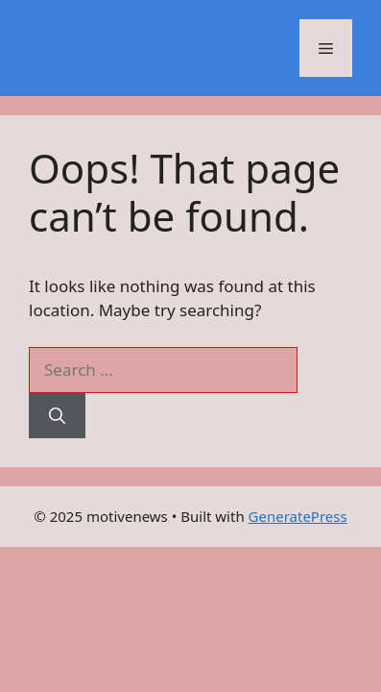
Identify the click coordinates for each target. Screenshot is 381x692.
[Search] (57, 416)
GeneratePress (298, 516)
